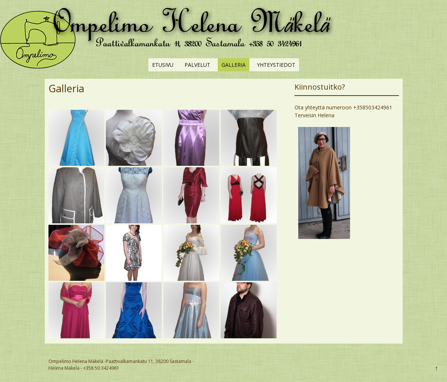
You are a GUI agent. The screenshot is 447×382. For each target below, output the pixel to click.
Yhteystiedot (276, 64)
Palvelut (197, 64)
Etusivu (162, 64)
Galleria (233, 64)
